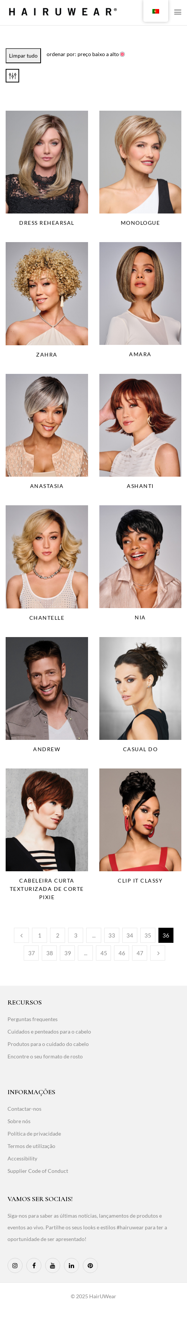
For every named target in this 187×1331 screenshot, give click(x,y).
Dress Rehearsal (46, 223)
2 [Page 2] (57, 935)
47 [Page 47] (140, 953)
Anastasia (47, 486)
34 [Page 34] (129, 935)
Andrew (46, 749)
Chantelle (47, 617)
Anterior (21, 935)
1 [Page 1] (39, 935)
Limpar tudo (23, 55)
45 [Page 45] (103, 953)
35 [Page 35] (147, 935)
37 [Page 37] (31, 953)
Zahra (47, 354)
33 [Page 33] (111, 935)
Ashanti (140, 486)
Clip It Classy (140, 880)
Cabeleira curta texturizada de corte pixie (47, 888)
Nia (140, 617)
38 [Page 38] (49, 953)
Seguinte (157, 953)
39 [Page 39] (67, 953)
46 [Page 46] (122, 953)
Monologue (140, 223)
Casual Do (140, 749)
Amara (140, 354)
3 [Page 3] (76, 935)
